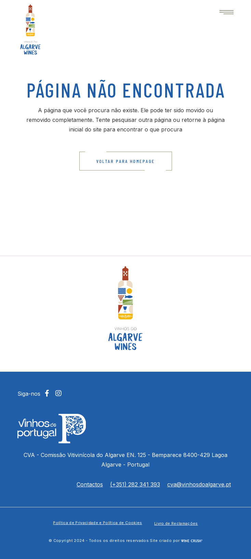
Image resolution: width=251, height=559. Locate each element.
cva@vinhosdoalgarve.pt (199, 484)
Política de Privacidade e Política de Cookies (97, 522)
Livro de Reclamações (176, 523)
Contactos (90, 484)
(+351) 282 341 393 (135, 484)
